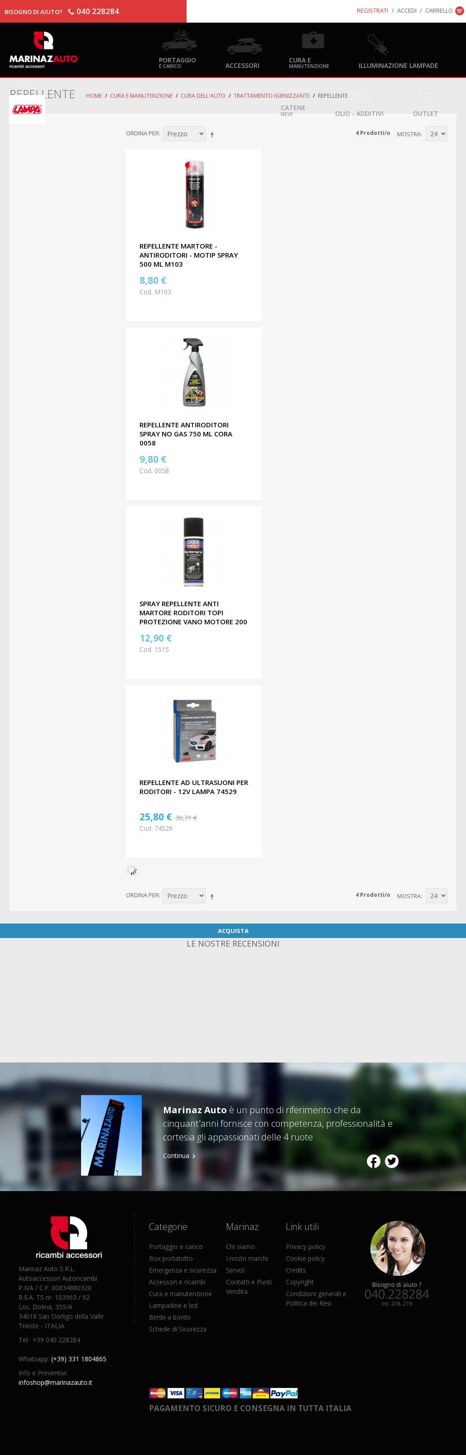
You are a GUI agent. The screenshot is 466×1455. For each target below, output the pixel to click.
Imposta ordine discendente (214, 134)
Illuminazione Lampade (398, 65)
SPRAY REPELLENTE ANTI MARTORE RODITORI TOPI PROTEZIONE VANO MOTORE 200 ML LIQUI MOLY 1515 (193, 617)
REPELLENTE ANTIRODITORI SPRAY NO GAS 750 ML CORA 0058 (185, 433)
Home (94, 96)
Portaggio (177, 62)
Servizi (235, 1270)
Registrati (372, 10)
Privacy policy (305, 1246)
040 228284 (98, 11)
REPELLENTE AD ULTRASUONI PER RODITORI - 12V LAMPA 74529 (193, 787)
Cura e (309, 62)
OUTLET (425, 113)
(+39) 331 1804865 (78, 1358)
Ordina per (142, 133)
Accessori (242, 65)
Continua (176, 1155)
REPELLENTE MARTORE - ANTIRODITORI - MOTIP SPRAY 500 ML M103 (188, 254)
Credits (296, 1270)
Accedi (407, 10)
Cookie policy (305, 1258)
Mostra (409, 134)
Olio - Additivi (359, 113)
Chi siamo (240, 1246)
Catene (293, 109)
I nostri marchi (247, 1258)
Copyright (300, 1282)
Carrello (439, 10)
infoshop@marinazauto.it (55, 1382)
